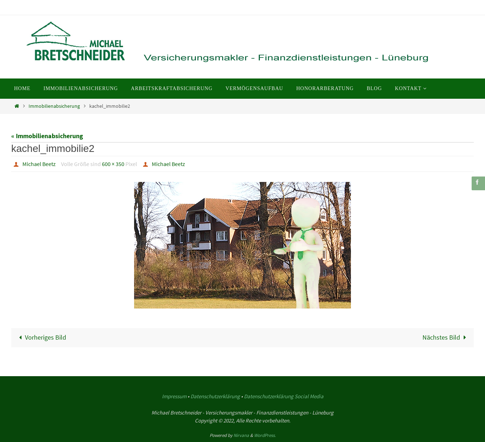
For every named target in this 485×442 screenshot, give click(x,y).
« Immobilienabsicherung (47, 136)
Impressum (174, 396)
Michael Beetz (39, 163)
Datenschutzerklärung (215, 396)
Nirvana (241, 435)
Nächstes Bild (445, 337)
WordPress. (265, 435)
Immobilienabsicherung (54, 106)
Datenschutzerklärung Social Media (283, 396)
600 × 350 (113, 163)
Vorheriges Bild (41, 337)
